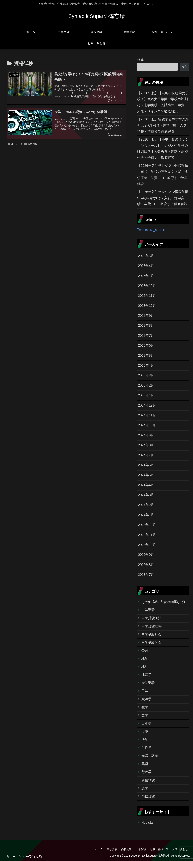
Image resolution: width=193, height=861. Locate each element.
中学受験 (148, 610)
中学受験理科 (151, 626)
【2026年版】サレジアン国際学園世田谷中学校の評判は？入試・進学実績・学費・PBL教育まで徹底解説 (163, 175)
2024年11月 (147, 415)
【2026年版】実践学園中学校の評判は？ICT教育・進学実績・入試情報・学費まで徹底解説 (163, 125)
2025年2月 (146, 385)
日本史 (146, 723)
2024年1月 (146, 515)
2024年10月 (147, 425)
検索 (140, 59)
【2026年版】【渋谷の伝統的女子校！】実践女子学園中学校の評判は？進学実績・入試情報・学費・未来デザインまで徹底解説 (163, 102)
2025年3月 (146, 375)
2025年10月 (147, 306)
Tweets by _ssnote (151, 230)
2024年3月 (146, 495)
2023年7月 (146, 575)
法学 (144, 740)
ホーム (99, 849)
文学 (144, 715)
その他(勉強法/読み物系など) (163, 602)
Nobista (147, 822)
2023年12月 (147, 525)
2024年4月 (146, 485)
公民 (144, 650)
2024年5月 (146, 475)
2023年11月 (147, 535)
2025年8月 (146, 325)
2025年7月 (146, 335)
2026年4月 (146, 266)
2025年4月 (146, 365)
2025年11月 (147, 296)
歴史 (144, 731)
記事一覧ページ (159, 849)
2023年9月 (146, 555)
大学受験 (148, 683)
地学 (144, 659)
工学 (144, 691)
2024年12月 (147, 405)
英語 (144, 764)
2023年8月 (146, 565)
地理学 (146, 675)
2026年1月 (146, 276)
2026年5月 (146, 256)
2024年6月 (146, 465)
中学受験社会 (151, 634)
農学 (144, 788)
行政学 (146, 772)
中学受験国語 (151, 618)
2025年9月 (146, 315)
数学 (144, 707)
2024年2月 (146, 505)
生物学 (146, 748)
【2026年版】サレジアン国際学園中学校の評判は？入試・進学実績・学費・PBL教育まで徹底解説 (163, 198)
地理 (144, 667)
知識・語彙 (149, 756)
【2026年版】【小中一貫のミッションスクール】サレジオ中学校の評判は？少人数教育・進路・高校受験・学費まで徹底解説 (163, 148)
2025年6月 (146, 345)
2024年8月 (146, 445)
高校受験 (148, 796)
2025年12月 (147, 286)
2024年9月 (146, 435)
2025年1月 (146, 395)
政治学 (146, 699)
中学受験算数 (151, 642)
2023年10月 (147, 545)
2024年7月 (146, 455)
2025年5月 (146, 355)
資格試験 (148, 780)
